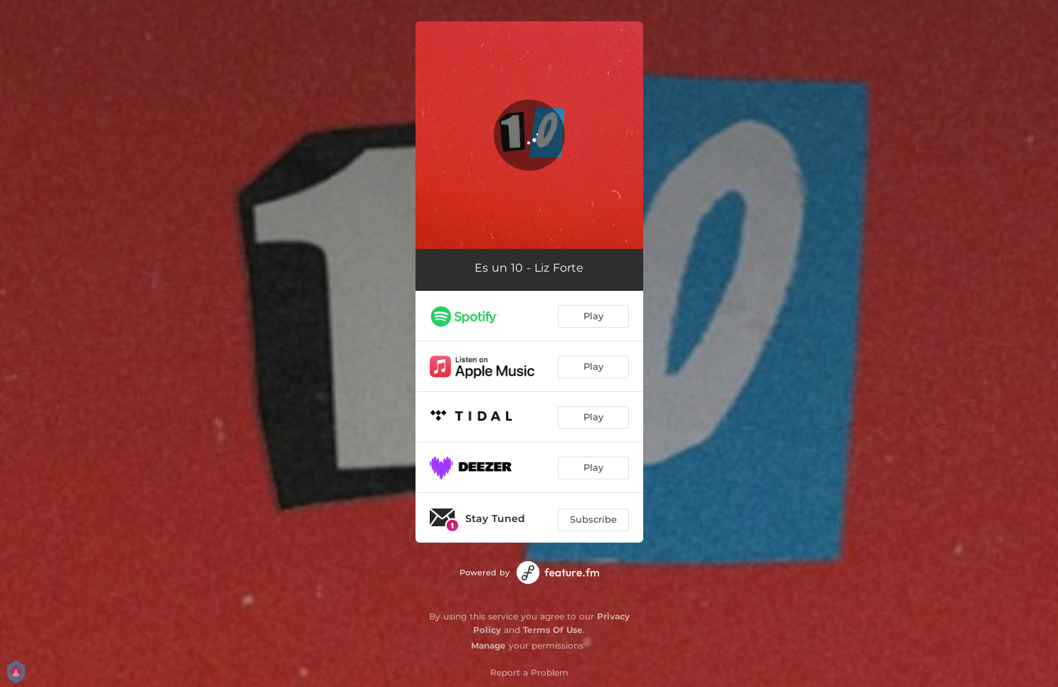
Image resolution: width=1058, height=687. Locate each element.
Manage (488, 645)
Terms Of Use (553, 629)
